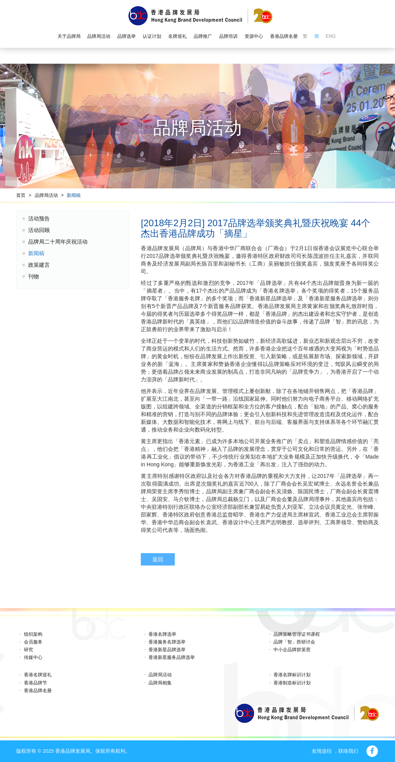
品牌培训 (228, 36)
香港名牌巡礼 (38, 674)
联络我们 (348, 751)
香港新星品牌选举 (167, 649)
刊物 (33, 276)
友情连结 (322, 751)
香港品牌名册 (284, 36)
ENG (331, 36)
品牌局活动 (98, 36)
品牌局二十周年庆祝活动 (58, 242)
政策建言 (39, 265)
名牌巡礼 (177, 36)
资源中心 (254, 36)
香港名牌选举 (162, 634)
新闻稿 (74, 195)
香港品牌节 (35, 683)
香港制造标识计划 (292, 683)
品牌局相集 (160, 683)
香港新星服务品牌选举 (172, 657)
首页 (20, 195)
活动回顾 (39, 230)
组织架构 (33, 634)
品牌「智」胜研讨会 (294, 642)
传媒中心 (33, 657)
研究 (28, 649)
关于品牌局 (69, 36)
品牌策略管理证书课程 (296, 634)
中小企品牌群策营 (292, 649)
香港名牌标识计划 (292, 674)
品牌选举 (126, 36)
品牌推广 (203, 36)
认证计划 (152, 36)
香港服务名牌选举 (167, 642)
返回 (157, 559)
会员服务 (33, 642)
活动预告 (39, 218)
